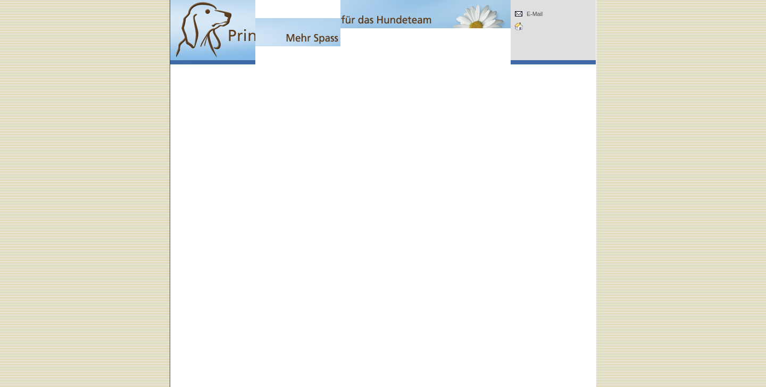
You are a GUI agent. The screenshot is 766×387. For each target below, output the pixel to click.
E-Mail (535, 14)
